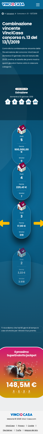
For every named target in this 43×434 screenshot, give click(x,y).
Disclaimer (7, 430)
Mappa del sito (31, 430)
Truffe (18, 430)
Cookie (31, 425)
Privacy (21, 425)
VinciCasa (10, 425)
